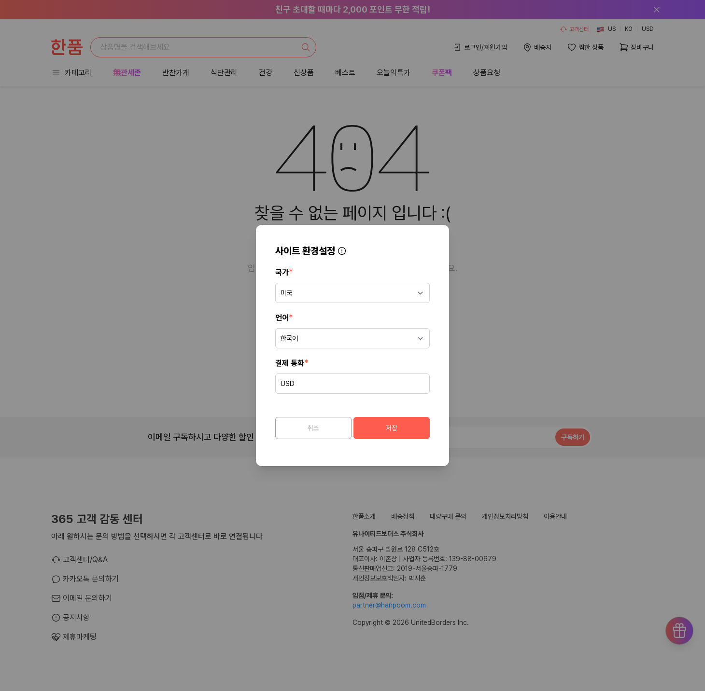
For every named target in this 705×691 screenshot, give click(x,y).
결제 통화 (292, 363)
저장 (391, 428)
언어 (284, 317)
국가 (284, 272)
